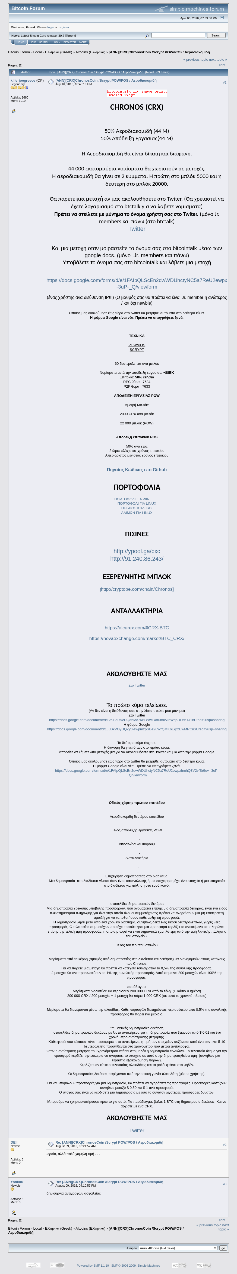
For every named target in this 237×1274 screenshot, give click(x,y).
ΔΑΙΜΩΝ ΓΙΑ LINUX (137, 513)
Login (56, 42)
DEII (14, 1142)
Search (44, 42)
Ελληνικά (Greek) (58, 52)
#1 (224, 82)
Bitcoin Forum (19, 52)
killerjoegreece (23, 80)
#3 (224, 1184)
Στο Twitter (136, 685)
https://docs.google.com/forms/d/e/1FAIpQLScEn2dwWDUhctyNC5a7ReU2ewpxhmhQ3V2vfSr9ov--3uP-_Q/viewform (137, 772)
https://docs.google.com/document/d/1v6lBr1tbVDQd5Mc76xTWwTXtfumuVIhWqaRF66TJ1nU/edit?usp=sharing (137, 720)
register (64, 27)
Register (70, 42)
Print (222, 64)
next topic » (218, 59)
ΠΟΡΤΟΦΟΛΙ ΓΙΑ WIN (132, 499)
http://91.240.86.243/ (136, 559)
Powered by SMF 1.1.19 (93, 1265)
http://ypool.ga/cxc (136, 551)
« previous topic (195, 59)
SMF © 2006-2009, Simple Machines (135, 1265)
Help (33, 42)
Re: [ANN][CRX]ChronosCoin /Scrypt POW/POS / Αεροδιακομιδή (109, 1142)
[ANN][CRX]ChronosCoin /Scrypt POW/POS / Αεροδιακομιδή (159, 52)
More (83, 42)
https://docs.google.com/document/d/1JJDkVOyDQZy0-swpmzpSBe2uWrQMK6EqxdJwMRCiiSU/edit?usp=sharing (136, 729)
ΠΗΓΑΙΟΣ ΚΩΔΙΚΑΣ (137, 508)
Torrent (70, 35)
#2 (224, 1144)
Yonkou (17, 1182)
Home (20, 42)
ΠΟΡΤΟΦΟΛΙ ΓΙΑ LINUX (137, 503)
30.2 (61, 35)
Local (37, 52)
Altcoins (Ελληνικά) (90, 52)
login (51, 27)
